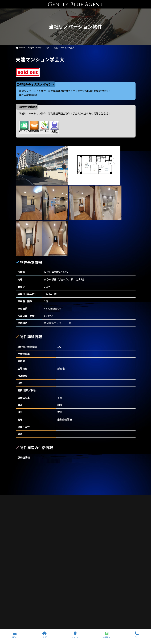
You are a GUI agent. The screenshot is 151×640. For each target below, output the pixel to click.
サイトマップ (59, 494)
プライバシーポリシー (31, 494)
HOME (44, 635)
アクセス (75, 635)
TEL (137, 635)
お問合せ (106, 635)
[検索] (131, 475)
